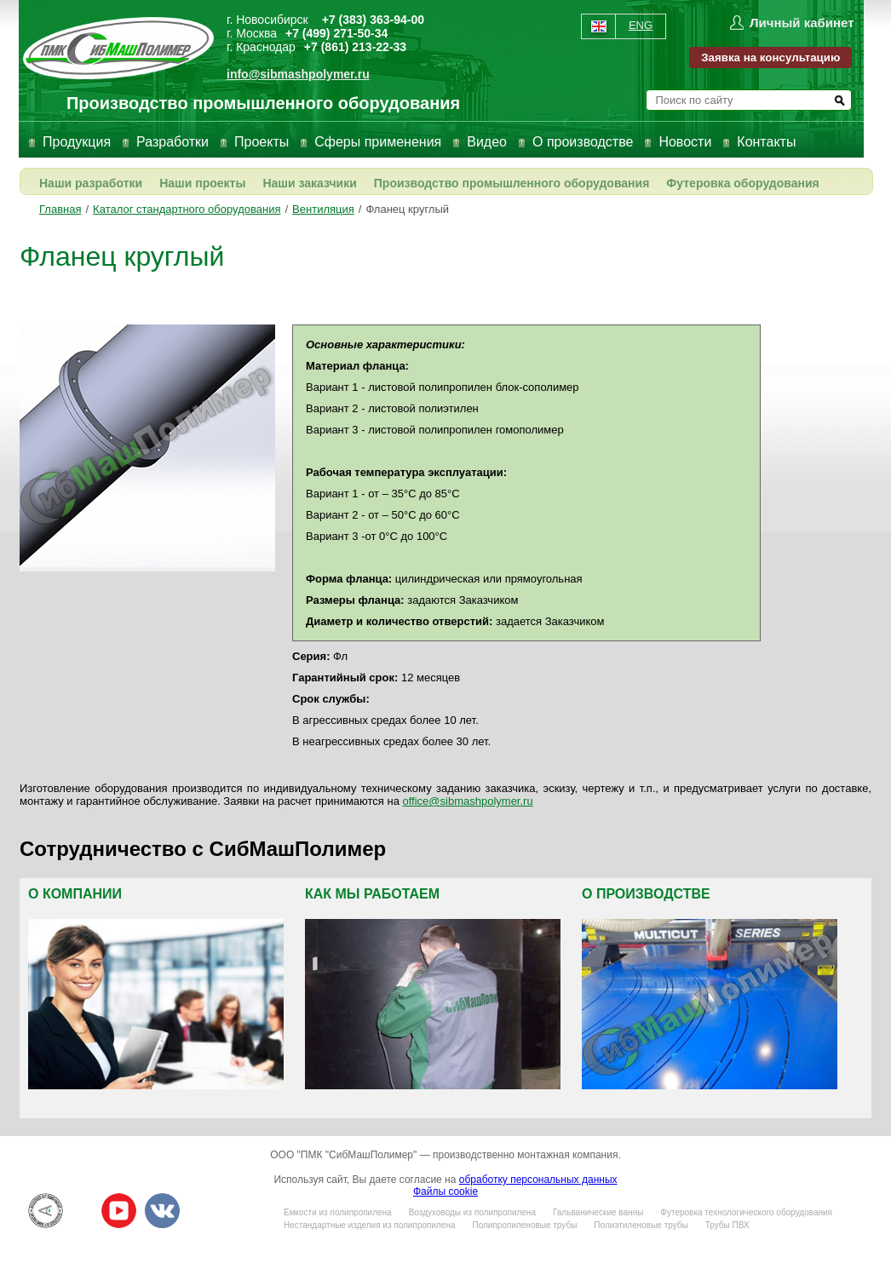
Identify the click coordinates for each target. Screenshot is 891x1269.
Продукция (77, 142)
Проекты (261, 142)
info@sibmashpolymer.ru (298, 74)
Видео (487, 142)
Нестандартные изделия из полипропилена (369, 1225)
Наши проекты (202, 183)
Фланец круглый (407, 209)
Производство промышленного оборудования (512, 183)
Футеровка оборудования (742, 183)
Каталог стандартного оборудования (186, 209)
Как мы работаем (372, 894)
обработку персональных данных (538, 1180)
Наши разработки (90, 183)
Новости (684, 142)
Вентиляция (323, 209)
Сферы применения (377, 142)
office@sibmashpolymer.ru (468, 801)
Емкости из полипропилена (338, 1212)
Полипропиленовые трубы (524, 1225)
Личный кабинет (802, 22)
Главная (60, 209)
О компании (75, 894)
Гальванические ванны (598, 1212)
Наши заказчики (309, 183)
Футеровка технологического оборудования (746, 1212)
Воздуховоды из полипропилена (472, 1212)
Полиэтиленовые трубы (640, 1225)
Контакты (766, 142)
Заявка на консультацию (770, 57)
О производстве (582, 142)
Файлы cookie (445, 1191)
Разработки (172, 142)
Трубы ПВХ (727, 1225)
